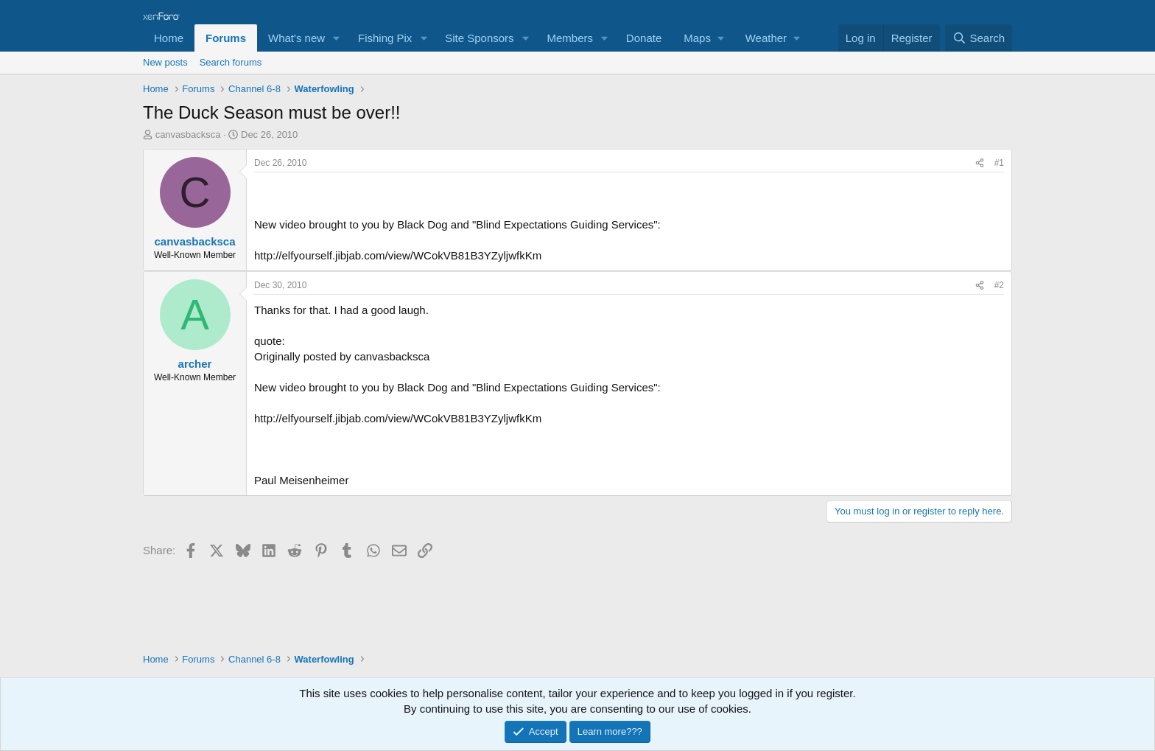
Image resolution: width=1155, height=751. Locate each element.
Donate (643, 38)
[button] (336, 38)
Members (570, 38)
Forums (226, 38)
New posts (165, 62)
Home (168, 38)
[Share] (979, 163)
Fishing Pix (385, 38)
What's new (296, 38)
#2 (999, 285)
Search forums (231, 62)
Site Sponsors (479, 38)
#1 (999, 163)
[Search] (978, 38)
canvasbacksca (188, 134)
